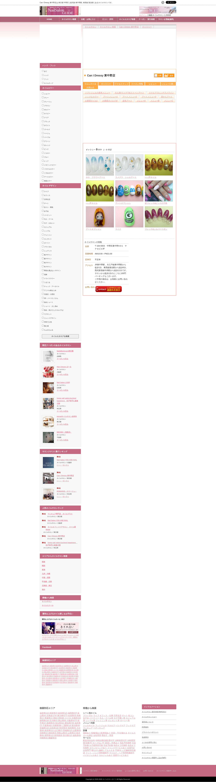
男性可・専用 (107, 735)
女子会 (45, 211)
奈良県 (56, 678)
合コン (131, 715)
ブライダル (47, 247)
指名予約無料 (125, 743)
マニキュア (88, 728)
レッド (45, 161)
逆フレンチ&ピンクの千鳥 (156, 203)
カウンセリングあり (98, 748)
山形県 (71, 680)
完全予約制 (108, 745)
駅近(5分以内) (89, 740)
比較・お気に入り (88, 19)
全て (44, 71)
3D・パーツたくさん (50, 298)
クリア (45, 117)
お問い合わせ (147, 747)
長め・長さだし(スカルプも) (52, 310)
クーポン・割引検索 (147, 19)
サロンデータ (90, 84)
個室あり (87, 733)
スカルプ (111, 725)
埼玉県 (60, 723)
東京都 (54, 668)
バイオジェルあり (90, 755)
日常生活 (46, 199)
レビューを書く (168, 84)
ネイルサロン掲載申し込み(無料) (154, 758)
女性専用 (97, 735)
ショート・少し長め (50, 306)
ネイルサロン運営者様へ (89, 771)
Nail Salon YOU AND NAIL (67, 460)
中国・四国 (46, 578)
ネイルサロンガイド (109, 779)
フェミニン (47, 235)
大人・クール (47, 219)
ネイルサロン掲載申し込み (166, 771)
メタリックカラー (49, 165)
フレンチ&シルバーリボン (156, 229)
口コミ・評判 (107, 19)
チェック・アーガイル (50, 286)
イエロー (46, 153)
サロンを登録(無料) (166, 19)
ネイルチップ (47, 83)
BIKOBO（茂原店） (64, 432)
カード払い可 (98, 743)
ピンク (45, 149)
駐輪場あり (96, 733)
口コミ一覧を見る (63, 465)
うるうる (46, 282)
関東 (43, 562)
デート (45, 203)
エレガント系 (113, 720)
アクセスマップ (121, 84)
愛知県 (49, 674)
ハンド (45, 75)
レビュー (152, 84)
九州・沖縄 (46, 574)
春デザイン (47, 255)
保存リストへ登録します (169, 76)
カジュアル (47, 227)
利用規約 (145, 727)
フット (45, 79)
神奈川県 (48, 670)
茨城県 (71, 678)
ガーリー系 (125, 720)
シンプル (46, 231)
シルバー (46, 94)
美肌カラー (47, 181)
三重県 (67, 725)
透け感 (45, 326)
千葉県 (63, 674)
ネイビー (46, 113)
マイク (118, 229)
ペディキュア (99, 728)
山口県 (63, 678)
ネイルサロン (47, 601)
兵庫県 (71, 674)
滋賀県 (46, 666)
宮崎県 (49, 680)
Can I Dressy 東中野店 (65, 476)
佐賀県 (62, 668)
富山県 (75, 666)
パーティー (47, 215)
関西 (43, 566)
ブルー (45, 157)
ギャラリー (106, 84)
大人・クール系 (106, 718)
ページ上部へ (213, 694)
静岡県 (70, 670)
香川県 (64, 682)
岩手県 (63, 672)
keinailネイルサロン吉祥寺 (67, 416)
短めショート (47, 302)
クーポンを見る (62, 359)
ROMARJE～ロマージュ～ (67, 491)
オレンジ (46, 145)
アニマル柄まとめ (49, 290)
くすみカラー (47, 173)
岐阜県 (60, 666)
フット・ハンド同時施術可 (97, 753)
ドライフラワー (48, 278)
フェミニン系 (101, 720)
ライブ (45, 191)
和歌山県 (63, 680)
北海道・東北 (47, 586)
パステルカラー (48, 169)
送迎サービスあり (121, 755)
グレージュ (47, 101)
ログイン (143, 15)
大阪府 (55, 672)
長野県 (49, 682)
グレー (45, 97)
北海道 (46, 668)
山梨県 (77, 730)
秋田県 (72, 728)
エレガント (47, 239)
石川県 (53, 720)
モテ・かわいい (48, 223)
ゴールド (46, 129)
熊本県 (72, 676)
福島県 (71, 682)
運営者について (147, 722)
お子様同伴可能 (96, 745)
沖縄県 (44, 738)
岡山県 (47, 672)
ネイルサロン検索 (69, 19)
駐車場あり (106, 733)
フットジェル (101, 725)
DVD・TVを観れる (119, 733)
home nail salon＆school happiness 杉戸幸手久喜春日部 (67, 400)
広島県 (65, 676)
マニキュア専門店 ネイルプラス (60, 514)
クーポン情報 (137, 84)
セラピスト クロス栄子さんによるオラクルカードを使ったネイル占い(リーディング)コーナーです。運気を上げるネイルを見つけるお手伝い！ (60, 636)
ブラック (46, 121)
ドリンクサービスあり (117, 748)
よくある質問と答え (149, 742)
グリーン (46, 141)
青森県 (48, 718)
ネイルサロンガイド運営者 (112, 771)
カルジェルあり (106, 755)
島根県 (69, 668)
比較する (158, 75)
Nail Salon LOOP (63, 382)
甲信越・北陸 (47, 582)
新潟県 (50, 676)
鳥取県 (53, 666)
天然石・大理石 (48, 294)
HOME (49, 19)
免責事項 (145, 737)
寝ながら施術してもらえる (102, 750)
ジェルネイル (89, 725)
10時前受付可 (121, 740)
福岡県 (68, 666)
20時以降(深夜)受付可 (105, 740)
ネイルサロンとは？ (149, 717)
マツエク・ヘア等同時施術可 (121, 753)
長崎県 (69, 672)
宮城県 (57, 676)
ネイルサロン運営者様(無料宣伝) (154, 712)
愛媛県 (49, 684)
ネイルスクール (47, 605)
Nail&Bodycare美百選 (65, 351)
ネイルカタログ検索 (127, 19)
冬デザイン (47, 266)
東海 (43, 570)
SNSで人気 (47, 322)
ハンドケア (120, 725)
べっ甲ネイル (150, 177)
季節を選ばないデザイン (51, 270)
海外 (43, 590)
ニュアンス (47, 251)
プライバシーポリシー (150, 732)
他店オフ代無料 (120, 745)
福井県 (56, 674)
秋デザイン (47, 262)
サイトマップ (147, 753)
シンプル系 (90, 720)
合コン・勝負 (47, 207)
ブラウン (46, 105)
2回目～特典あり (112, 743)
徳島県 (55, 680)
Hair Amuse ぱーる (64, 367)
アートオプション (123, 203)
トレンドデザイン (49, 318)
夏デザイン (47, 258)
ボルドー (46, 109)
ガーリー (46, 243)
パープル (46, 137)
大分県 (49, 678)
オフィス (46, 195)
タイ (56, 670)
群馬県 (56, 682)
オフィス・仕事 (106, 715)
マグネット (47, 314)
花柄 (44, 274)
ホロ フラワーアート (95, 177)
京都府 (62, 670)
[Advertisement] (61, 42)
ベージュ (46, 133)
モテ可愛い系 (119, 718)
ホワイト (46, 125)
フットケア (130, 725)
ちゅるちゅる (47, 330)
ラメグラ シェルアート (126, 177)
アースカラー (47, 177)
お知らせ (90, 87)
